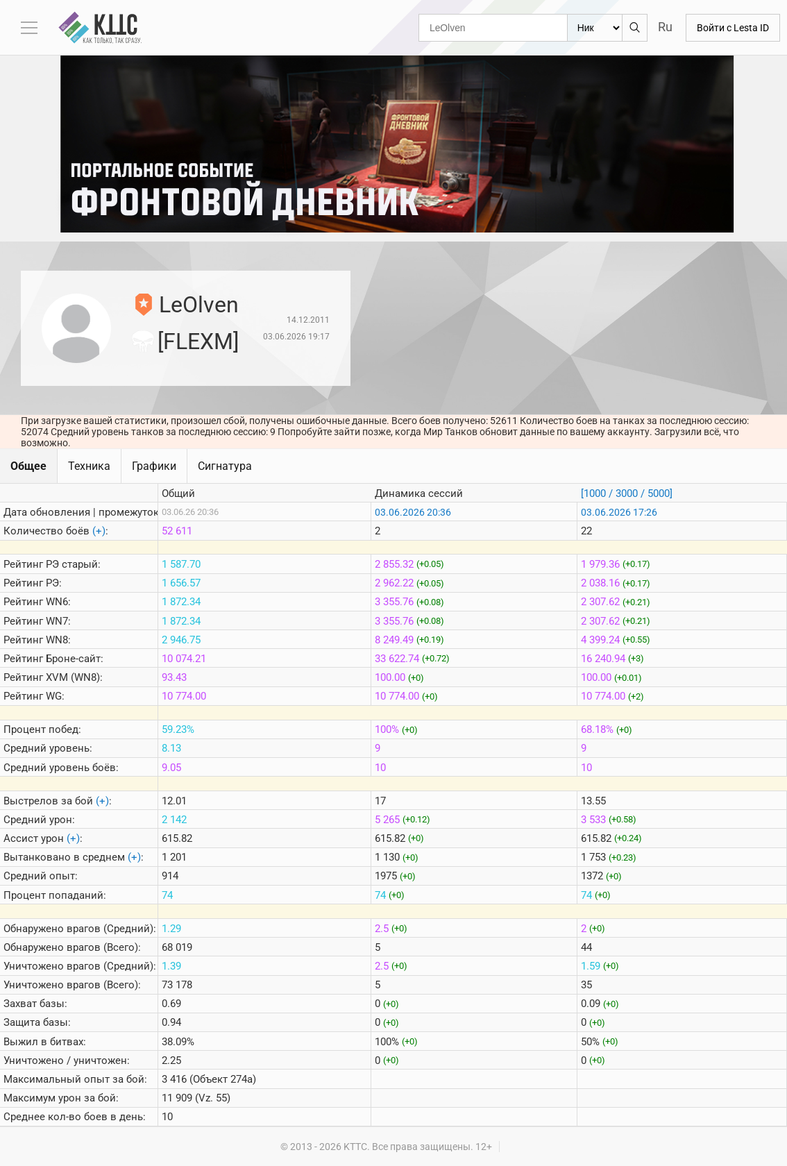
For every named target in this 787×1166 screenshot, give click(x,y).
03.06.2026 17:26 (619, 512)
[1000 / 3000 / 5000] (626, 493)
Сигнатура (225, 466)
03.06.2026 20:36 (413, 512)
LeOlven (199, 305)
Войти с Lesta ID (733, 27)
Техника (89, 466)
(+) (98, 531)
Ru (665, 26)
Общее (28, 466)
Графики (154, 466)
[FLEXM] (198, 341)
